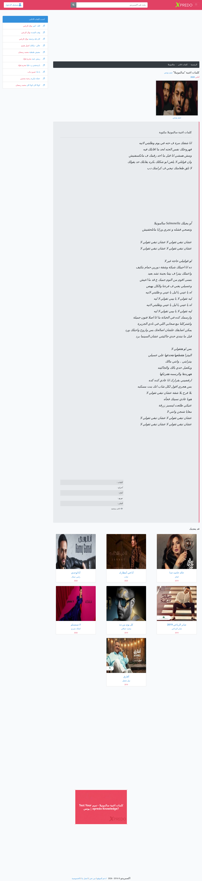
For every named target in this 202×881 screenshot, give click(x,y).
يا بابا (40, 72)
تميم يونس (168, 73)
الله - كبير (38, 26)
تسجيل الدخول (13, 5)
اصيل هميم (25, 45)
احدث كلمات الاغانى (37, 19)
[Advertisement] (126, 37)
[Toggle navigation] (196, 4)
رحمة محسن (25, 78)
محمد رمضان (23, 52)
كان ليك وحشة (36, 39)
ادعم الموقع (101, 878)
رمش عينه (38, 59)
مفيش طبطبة (37, 52)
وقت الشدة (38, 32)
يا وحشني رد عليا (35, 65)
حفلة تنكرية (37, 78)
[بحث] (73, 5)
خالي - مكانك (37, 45)
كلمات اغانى (183, 64)
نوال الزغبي (27, 26)
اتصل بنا (85, 878)
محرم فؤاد (27, 59)
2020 (194, 77)
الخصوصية (76, 878)
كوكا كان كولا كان (35, 85)
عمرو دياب (32, 72)
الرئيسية (194, 64)
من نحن (92, 878)
